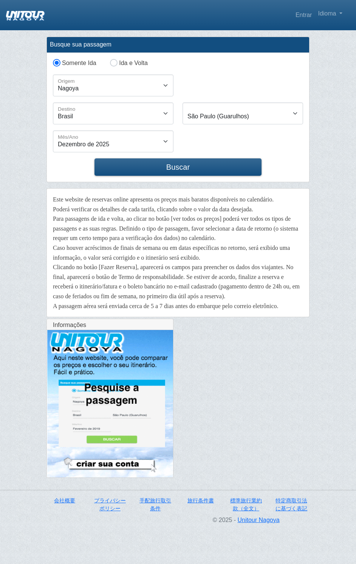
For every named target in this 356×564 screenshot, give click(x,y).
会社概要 (64, 500)
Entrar (304, 15)
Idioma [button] (327, 13)
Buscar (178, 167)
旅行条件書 (200, 500)
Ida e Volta (133, 63)
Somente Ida (79, 63)
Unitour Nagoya (258, 520)
